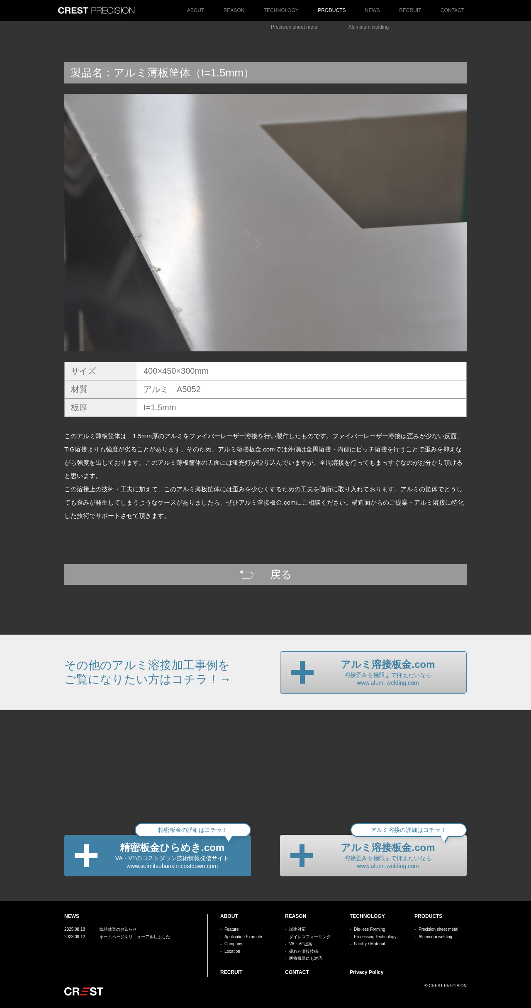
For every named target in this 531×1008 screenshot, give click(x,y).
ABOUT (195, 10)
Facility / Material (369, 944)
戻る (281, 574)
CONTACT (452, 10)
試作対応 (297, 929)
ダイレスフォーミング (310, 936)
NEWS (372, 10)
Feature (231, 929)
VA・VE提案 (300, 944)
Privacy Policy (366, 972)
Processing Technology (375, 936)
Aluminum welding (368, 27)
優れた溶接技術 (303, 951)
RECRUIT (410, 10)
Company (233, 944)
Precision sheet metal (295, 27)
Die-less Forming (369, 929)
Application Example (243, 936)
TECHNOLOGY (281, 10)
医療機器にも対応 (305, 958)
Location (232, 951)
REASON (234, 10)
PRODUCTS (332, 10)
